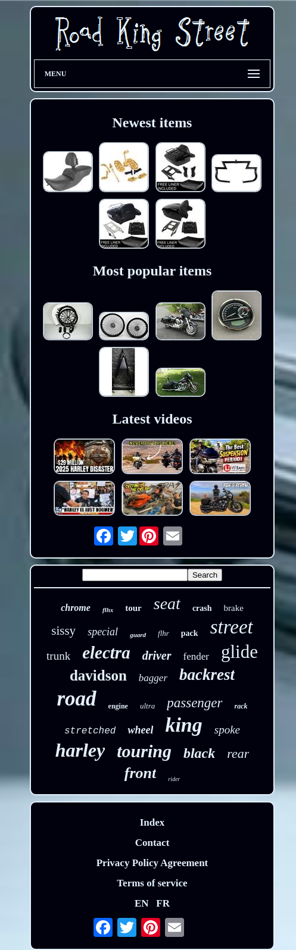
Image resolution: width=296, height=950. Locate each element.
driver (157, 655)
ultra (147, 705)
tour (133, 608)
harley (80, 750)
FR (163, 903)
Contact (152, 842)
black (199, 753)
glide (239, 651)
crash (202, 608)
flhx (107, 609)
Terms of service (152, 883)
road (76, 698)
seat (167, 603)
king (183, 725)
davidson (98, 675)
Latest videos (152, 419)
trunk (58, 656)
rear (238, 753)
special (103, 632)
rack (241, 706)
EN (142, 903)
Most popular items (152, 270)
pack (189, 633)
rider (174, 779)
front (140, 773)
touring (144, 751)
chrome (76, 608)
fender (196, 656)
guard (138, 634)
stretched (90, 731)
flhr (163, 633)
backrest (207, 675)
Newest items (152, 122)
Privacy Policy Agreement (152, 863)
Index (152, 822)
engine (118, 706)
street (231, 627)
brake (234, 608)
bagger (153, 678)
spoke (227, 729)
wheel (140, 730)
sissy (63, 630)
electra (106, 652)
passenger (194, 702)
